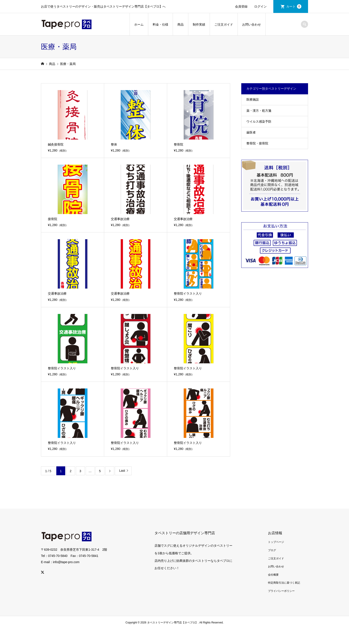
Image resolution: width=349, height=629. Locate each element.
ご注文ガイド (223, 24)
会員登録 (241, 6)
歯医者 (251, 132)
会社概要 (273, 574)
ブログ (272, 550)
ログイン (260, 6)
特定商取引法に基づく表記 (284, 582)
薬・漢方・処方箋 (258, 110)
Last (122, 470)
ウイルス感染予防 (258, 121)
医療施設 (252, 99)
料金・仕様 (160, 24)
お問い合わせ (251, 24)
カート (293, 6)
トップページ (276, 542)
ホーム (139, 24)
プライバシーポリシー (281, 591)
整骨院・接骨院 (257, 143)
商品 (180, 24)
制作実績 (199, 24)
